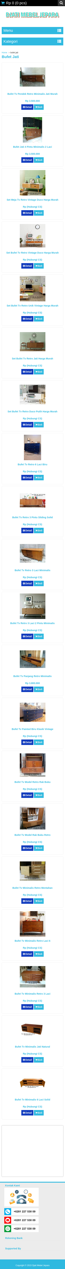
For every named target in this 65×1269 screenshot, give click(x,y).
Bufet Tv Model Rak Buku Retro (32, 835)
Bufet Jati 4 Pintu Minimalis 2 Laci (32, 146)
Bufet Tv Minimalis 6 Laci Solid (32, 1099)
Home (4, 52)
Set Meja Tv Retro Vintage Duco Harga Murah (32, 199)
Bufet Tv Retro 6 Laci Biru (32, 464)
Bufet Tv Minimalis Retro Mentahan (32, 888)
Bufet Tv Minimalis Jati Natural (32, 1046)
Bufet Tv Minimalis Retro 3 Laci (32, 993)
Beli (38, 107)
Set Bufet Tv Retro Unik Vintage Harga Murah (32, 305)
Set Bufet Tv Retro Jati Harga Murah (32, 358)
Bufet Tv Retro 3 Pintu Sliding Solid (32, 517)
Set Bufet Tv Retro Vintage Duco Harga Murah (32, 252)
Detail (27, 107)
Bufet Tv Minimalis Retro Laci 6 (32, 940)
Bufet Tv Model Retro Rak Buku (32, 782)
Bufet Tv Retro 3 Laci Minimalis (32, 570)
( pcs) (14, 3)
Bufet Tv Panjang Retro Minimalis (32, 676)
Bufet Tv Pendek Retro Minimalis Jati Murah (32, 94)
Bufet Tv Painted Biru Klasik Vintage (32, 729)
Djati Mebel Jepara (40, 1265)
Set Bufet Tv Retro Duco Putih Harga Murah (32, 411)
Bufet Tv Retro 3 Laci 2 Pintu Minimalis (32, 623)
